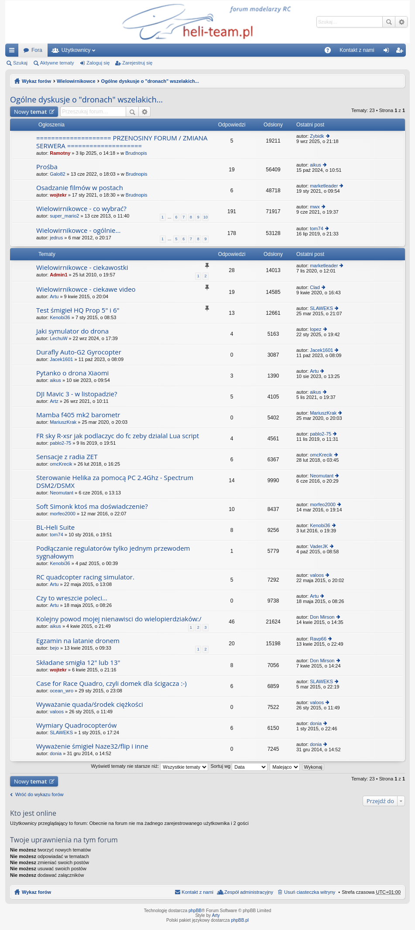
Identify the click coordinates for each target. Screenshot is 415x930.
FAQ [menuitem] (330, 52)
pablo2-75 (60, 443)
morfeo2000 (62, 513)
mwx (315, 206)
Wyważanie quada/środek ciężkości (89, 704)
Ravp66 (318, 638)
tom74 (316, 228)
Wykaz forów (36, 81)
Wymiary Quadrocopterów (76, 725)
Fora (36, 50)
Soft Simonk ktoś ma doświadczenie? (92, 506)
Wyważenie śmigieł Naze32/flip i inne (92, 746)
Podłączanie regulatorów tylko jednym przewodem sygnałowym (113, 552)
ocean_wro (61, 690)
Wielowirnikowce (76, 81)
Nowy (30, 112)
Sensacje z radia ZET (66, 457)
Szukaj (388, 22)
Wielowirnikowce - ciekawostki (82, 267)
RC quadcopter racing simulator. (85, 577)
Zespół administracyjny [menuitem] (248, 892)
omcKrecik (61, 464)
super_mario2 (64, 215)
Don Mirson (322, 617)
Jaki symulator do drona (72, 331)
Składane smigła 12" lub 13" (78, 662)
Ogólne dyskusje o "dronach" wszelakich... (150, 81)
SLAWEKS (321, 308)
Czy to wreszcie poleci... (71, 598)
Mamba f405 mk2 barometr (78, 415)
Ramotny (60, 153)
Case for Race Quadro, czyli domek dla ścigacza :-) (111, 683)
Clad (315, 287)
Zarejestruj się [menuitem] (401, 52)
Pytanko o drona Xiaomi (72, 373)
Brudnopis (136, 153)
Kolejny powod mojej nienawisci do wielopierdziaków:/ (118, 619)
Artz (54, 401)
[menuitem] (313, 50)
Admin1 (58, 274)
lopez (315, 329)
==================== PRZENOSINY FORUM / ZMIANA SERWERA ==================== (122, 142)
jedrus (56, 237)
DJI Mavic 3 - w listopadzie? (76, 394)
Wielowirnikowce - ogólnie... (78, 230)
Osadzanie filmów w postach (79, 188)
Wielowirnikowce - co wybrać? (81, 208)
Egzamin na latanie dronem (78, 641)
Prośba (47, 167)
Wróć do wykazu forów (39, 794)
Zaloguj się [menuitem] (387, 52)
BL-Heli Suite (55, 527)
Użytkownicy (76, 50)
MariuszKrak (63, 422)
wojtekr (58, 195)
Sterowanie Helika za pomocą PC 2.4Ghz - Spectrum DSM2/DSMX (114, 482)
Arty (216, 915)
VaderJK (319, 546)
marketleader (324, 185)
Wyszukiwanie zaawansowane (401, 22)
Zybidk (317, 136)
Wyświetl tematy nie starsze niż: (149, 766)
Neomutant (61, 492)
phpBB (195, 910)
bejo (54, 648)
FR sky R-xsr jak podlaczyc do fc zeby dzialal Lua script (117, 436)
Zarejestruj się (137, 62)
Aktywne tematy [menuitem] (57, 62)
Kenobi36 (60, 317)
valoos (317, 575)
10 (205, 217)
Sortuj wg (239, 766)
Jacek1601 (61, 359)
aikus (315, 164)
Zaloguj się (98, 62)
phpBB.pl (240, 920)
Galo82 (57, 174)
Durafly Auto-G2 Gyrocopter (78, 352)
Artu (54, 296)
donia (316, 723)
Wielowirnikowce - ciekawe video (86, 289)
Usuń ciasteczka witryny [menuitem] (309, 892)
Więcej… (13, 52)
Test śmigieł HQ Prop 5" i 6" (78, 310)
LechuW (58, 338)
